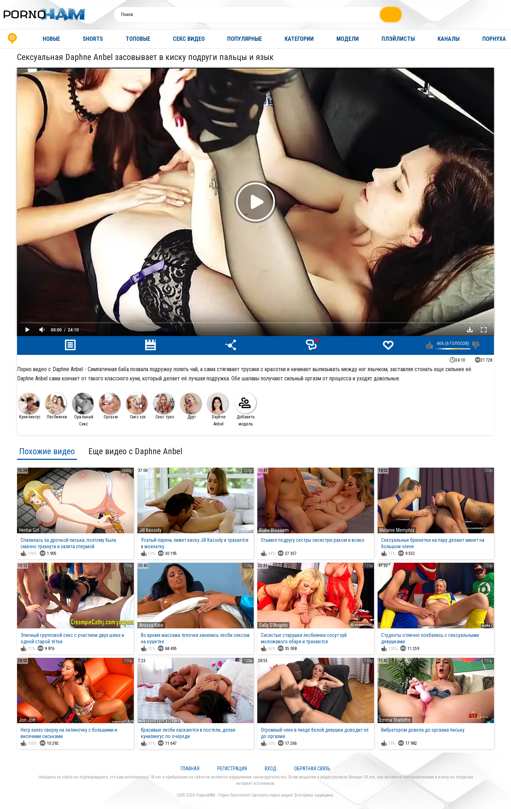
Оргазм (109, 406)
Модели (347, 38)
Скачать (470, 329)
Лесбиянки (56, 406)
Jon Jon (27, 720)
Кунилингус (29, 406)
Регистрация (232, 768)
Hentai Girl (29, 530)
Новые (51, 38)
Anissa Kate (151, 625)
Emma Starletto (395, 720)
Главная (12, 38)
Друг (190, 406)
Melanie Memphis (396, 530)
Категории (299, 38)
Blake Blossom (274, 530)
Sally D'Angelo (273, 625)
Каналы (449, 38)
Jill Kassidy (150, 530)
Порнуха (494, 38)
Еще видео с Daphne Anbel (135, 451)
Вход (270, 768)
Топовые (138, 38)
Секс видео (189, 38)
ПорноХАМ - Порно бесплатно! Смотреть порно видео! (244, 795)
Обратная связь (312, 768)
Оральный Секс (82, 409)
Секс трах (163, 406)
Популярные (244, 38)
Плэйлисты (398, 38)
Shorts (93, 38)
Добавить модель (245, 409)
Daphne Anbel (217, 409)
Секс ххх (136, 406)
